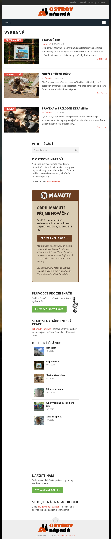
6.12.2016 (50, 379)
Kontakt (102, 3)
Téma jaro (51, 347)
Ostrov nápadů (66, 535)
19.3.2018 (50, 409)
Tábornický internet (41, 329)
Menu (8, 22)
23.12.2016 (50, 365)
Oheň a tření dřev (56, 74)
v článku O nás (54, 181)
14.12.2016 (50, 392)
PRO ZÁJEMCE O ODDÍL (54, 238)
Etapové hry (51, 40)
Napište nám (86, 3)
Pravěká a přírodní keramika (65, 108)
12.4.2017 (50, 351)
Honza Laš (46, 44)
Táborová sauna (54, 389)
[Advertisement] (55, 449)
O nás (73, 3)
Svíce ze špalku (54, 416)
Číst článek (102, 59)
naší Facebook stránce (48, 506)
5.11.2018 (50, 420)
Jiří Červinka (47, 78)
